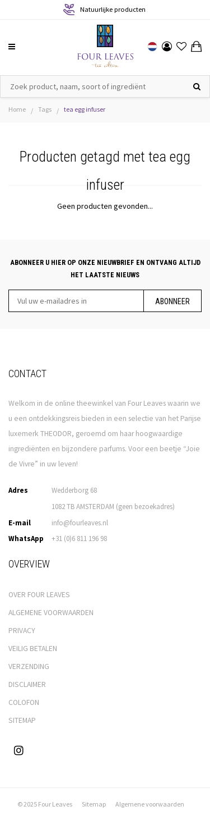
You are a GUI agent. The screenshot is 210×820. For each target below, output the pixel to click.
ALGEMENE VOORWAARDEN (51, 612)
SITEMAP (22, 720)
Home (17, 109)
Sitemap (94, 804)
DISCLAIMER (27, 684)
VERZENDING (28, 666)
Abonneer (172, 301)
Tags (45, 109)
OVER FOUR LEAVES (39, 594)
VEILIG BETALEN (32, 648)
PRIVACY (21, 630)
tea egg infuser (84, 109)
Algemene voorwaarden (149, 804)
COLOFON (23, 702)
